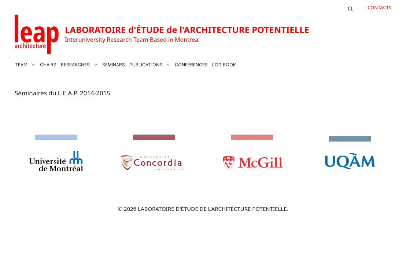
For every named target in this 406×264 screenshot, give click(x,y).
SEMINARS (113, 64)
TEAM (26, 65)
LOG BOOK (224, 64)
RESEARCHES (80, 65)
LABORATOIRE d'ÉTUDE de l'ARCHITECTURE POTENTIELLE (187, 29)
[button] (350, 7)
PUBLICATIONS (151, 65)
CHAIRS (48, 64)
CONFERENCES (191, 64)
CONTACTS (379, 7)
